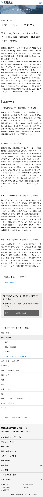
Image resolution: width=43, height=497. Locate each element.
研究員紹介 (5, 461)
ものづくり (5, 366)
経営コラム (5, 446)
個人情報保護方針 (28, 484)
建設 (6, 342)
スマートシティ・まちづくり (15, 356)
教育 (2, 394)
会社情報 (4, 470)
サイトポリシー (7, 487)
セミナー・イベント (9, 456)
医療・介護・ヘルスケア (10, 361)
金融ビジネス (6, 389)
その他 (3, 408)
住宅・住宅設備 (10, 347)
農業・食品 (5, 333)
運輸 (2, 380)
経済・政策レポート (9, 451)
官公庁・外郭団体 (7, 403)
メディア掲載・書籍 (9, 475)
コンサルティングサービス (11, 437)
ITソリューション (8, 442)
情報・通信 (5, 375)
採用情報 (4, 465)
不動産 (7, 351)
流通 (2, 384)
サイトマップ (6, 484)
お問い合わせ (21, 313)
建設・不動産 (9, 282)
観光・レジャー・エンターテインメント (15, 399)
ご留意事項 (6, 490)
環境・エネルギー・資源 (10, 370)
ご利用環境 (26, 487)
